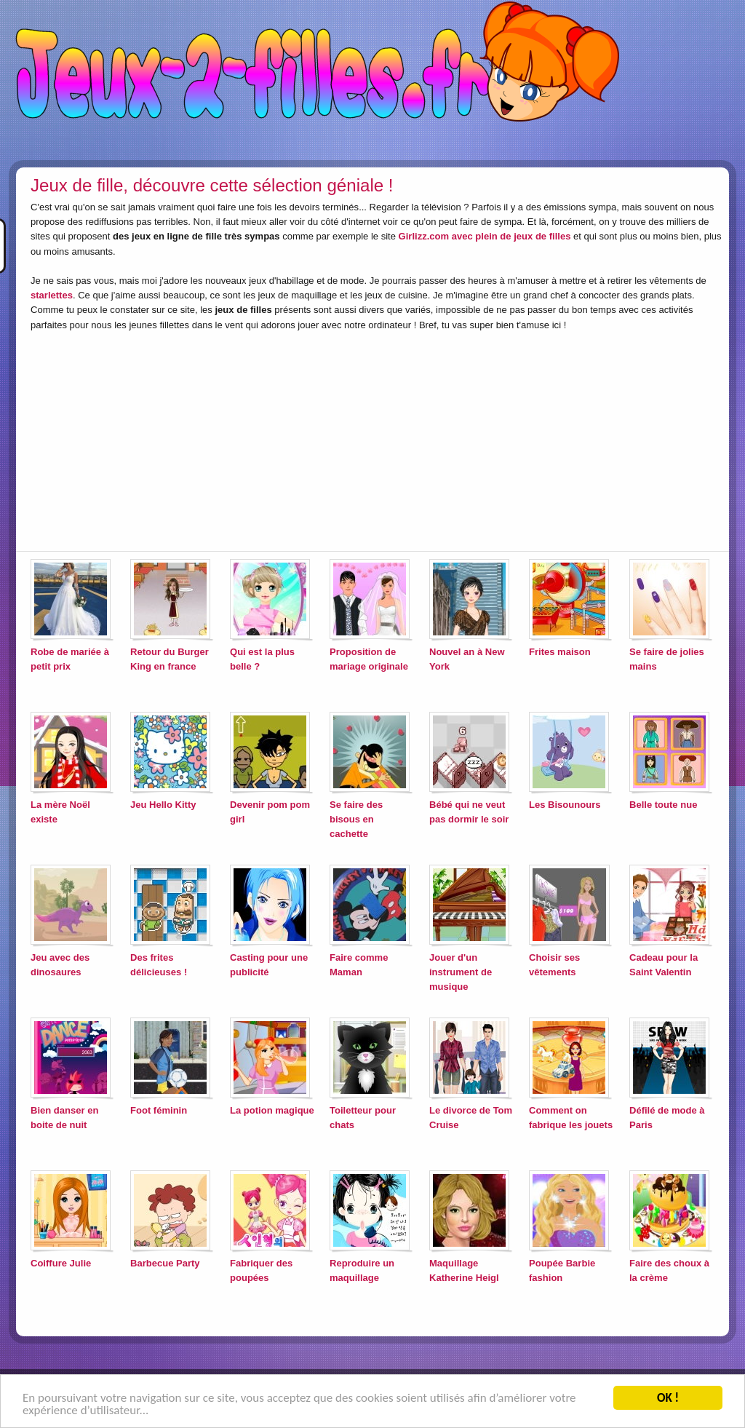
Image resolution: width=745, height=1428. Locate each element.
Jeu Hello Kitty (163, 804)
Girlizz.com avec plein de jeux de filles (485, 236)
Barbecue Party (165, 1263)
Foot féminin (158, 1110)
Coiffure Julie (61, 1263)
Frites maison (560, 651)
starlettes (52, 295)
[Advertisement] (225, 438)
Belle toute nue (663, 804)
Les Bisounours (564, 804)
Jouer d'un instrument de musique (460, 972)
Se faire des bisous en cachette (356, 819)
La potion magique (272, 1110)
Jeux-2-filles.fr (372, 80)
